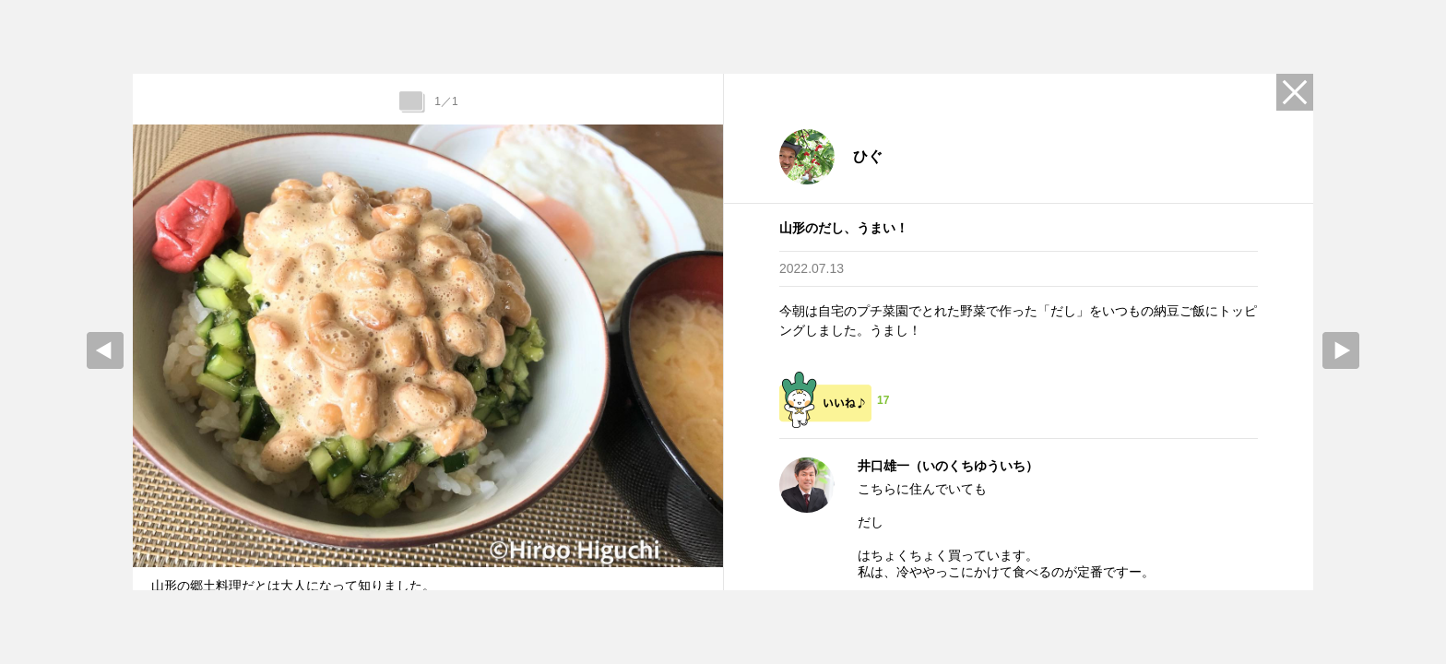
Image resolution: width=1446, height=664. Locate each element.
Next (1340, 350)
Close (1294, 92)
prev (105, 350)
